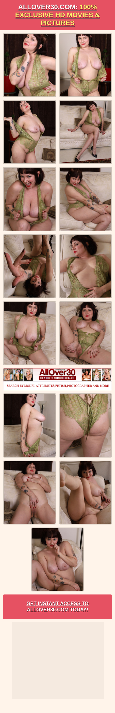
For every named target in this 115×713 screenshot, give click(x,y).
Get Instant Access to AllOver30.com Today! (57, 606)
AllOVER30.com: (57, 15)
